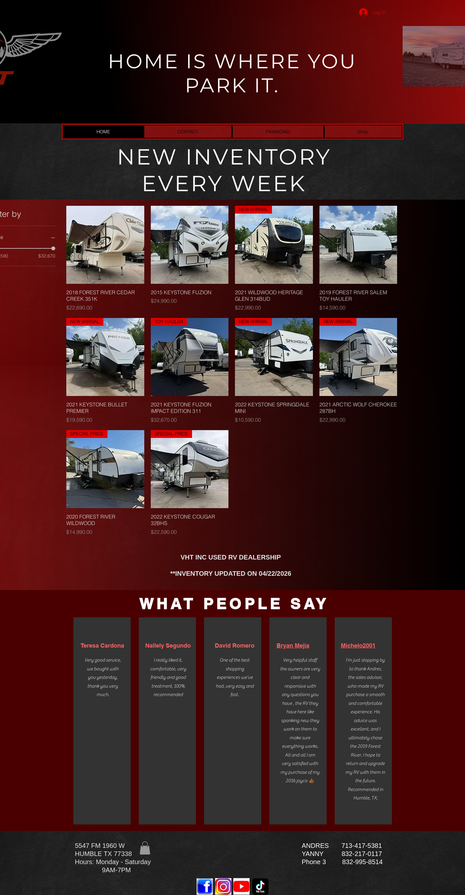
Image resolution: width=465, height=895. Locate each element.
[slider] (53, 248)
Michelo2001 (358, 645)
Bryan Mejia (293, 645)
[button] (144, 848)
